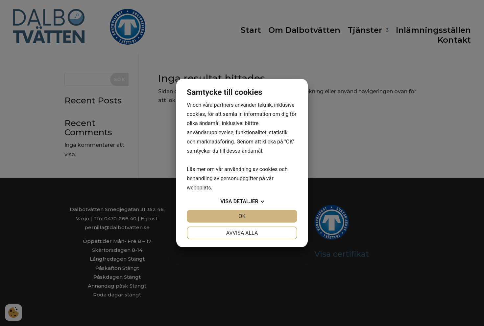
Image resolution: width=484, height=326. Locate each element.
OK (241, 216)
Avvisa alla (242, 233)
